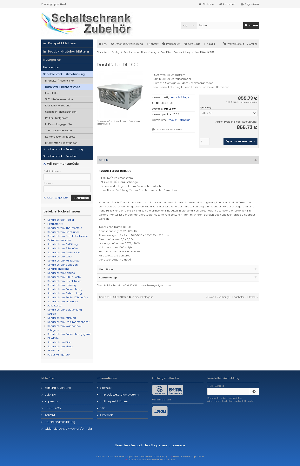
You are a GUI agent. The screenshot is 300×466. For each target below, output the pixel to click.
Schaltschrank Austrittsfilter (64, 252)
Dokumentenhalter (59, 240)
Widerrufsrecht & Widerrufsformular (67, 429)
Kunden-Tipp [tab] (178, 277)
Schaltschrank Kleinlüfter (62, 301)
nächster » (240, 297)
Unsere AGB (51, 408)
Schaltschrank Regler (60, 220)
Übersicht (103, 297)
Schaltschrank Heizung (61, 285)
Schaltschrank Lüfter (60, 256)
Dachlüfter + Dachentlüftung (62, 87)
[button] (189, 25)
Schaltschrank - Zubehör (60, 156)
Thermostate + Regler (59, 130)
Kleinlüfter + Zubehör (58, 105)
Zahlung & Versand (56, 388)
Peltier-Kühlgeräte (57, 118)
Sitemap (104, 388)
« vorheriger (223, 297)
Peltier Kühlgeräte (58, 354)
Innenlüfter (52, 93)
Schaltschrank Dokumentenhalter (68, 322)
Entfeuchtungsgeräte (58, 124)
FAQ (103, 44)
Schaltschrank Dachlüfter (63, 232)
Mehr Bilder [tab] (178, 269)
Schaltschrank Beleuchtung (64, 293)
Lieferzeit (48, 395)
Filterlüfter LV (55, 224)
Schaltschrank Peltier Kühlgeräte (67, 297)
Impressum (171, 44)
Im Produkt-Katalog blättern (118, 395)
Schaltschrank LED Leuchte (64, 277)
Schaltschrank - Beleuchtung (63, 149)
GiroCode (192, 44)
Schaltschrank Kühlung (61, 318)
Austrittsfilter (55, 305)
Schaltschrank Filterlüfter (62, 248)
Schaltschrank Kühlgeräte (63, 260)
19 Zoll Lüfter (55, 350)
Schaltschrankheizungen (61, 112)
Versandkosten (250, 102)
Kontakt (152, 44)
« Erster (210, 297)
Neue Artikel (51, 67)
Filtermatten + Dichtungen (61, 143)
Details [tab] (178, 160)
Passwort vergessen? (55, 197)
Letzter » (253, 297)
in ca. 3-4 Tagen (180, 97)
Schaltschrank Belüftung (62, 244)
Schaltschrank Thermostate (64, 228)
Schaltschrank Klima (60, 346)
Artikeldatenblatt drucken (169, 129)
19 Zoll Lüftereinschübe (59, 99)
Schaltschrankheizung (61, 273)
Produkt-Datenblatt (179, 120)
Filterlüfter (53, 338)
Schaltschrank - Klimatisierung (64, 74)
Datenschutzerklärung (127, 44)
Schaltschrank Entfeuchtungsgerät (69, 334)
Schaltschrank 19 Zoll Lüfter (64, 281)
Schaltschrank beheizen (62, 265)
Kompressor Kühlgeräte (60, 137)
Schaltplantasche (58, 269)
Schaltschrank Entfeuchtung (64, 289)
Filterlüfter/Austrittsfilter (59, 80)
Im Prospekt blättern (112, 401)
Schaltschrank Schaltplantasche (67, 236)
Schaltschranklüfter (59, 342)
